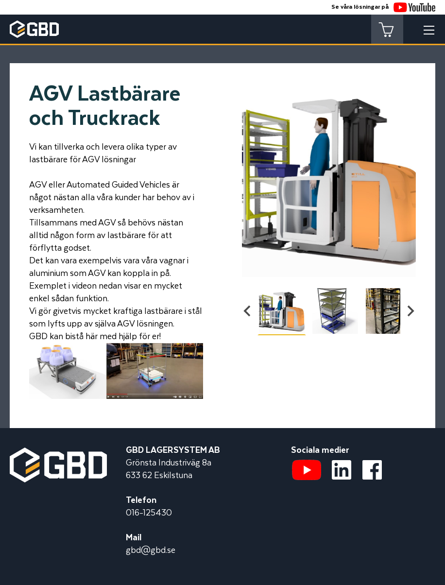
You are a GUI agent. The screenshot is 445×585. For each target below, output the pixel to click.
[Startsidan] (58, 454)
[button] (281, 311)
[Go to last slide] (248, 311)
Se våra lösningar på (383, 7)
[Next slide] (410, 311)
